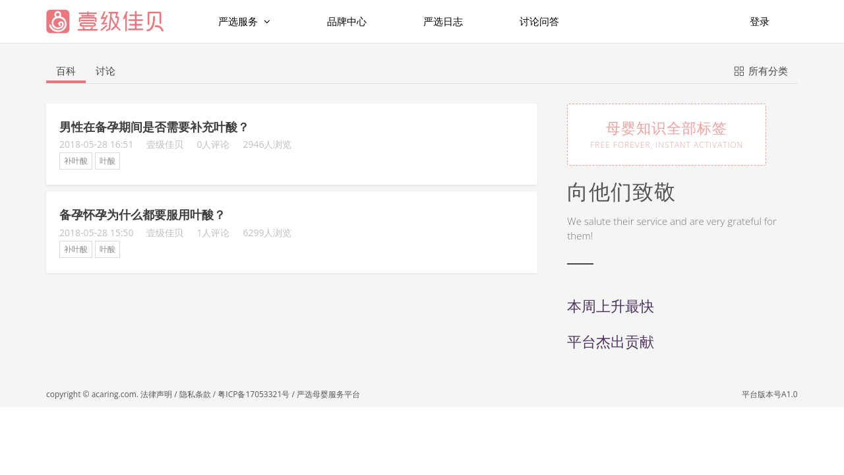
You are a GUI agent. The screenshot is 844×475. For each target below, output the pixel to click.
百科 (66, 70)
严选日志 (443, 21)
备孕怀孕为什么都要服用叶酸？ (142, 214)
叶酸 (107, 160)
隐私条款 (195, 394)
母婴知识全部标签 (666, 133)
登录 (759, 21)
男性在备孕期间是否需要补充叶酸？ (154, 127)
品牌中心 (347, 21)
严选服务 (244, 21)
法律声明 (156, 394)
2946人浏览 (267, 144)
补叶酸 (76, 160)
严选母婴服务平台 (328, 394)
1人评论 (212, 232)
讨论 (105, 70)
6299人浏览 (267, 232)
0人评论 (212, 144)
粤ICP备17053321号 (253, 394)
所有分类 (761, 70)
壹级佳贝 (164, 144)
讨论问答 (539, 21)
